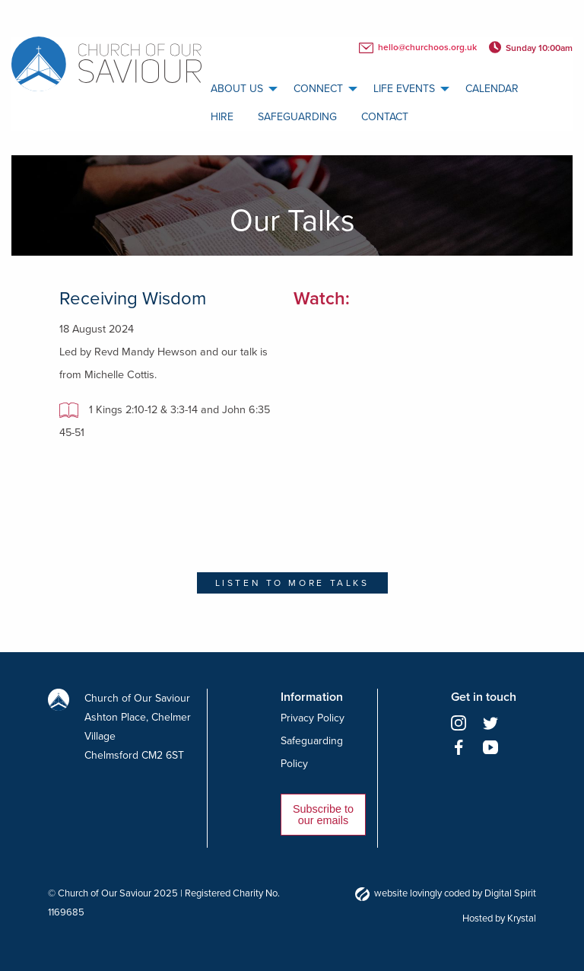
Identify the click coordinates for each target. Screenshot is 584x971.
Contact (384, 116)
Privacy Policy (312, 718)
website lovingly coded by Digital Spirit (445, 893)
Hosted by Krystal (499, 918)
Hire (222, 116)
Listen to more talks (292, 583)
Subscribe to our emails (323, 814)
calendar (492, 88)
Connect (318, 88)
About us (237, 88)
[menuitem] (239, 89)
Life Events (404, 88)
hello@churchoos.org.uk (418, 48)
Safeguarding (297, 116)
